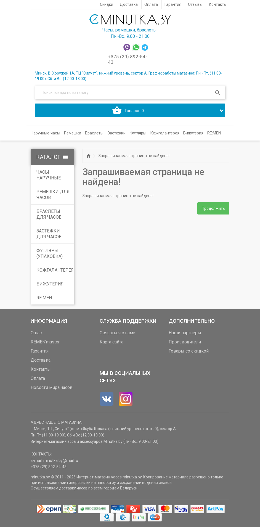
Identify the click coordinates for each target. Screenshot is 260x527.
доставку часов (73, 488)
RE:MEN (214, 133)
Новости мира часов (52, 387)
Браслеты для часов (49, 214)
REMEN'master (45, 342)
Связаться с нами (118, 332)
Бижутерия (50, 284)
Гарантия (40, 351)
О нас (36, 332)
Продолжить (213, 208)
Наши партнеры (185, 332)
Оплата (38, 378)
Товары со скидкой (189, 351)
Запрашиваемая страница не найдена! (134, 155)
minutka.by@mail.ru (60, 460)
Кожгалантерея (55, 270)
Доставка (41, 360)
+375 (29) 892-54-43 (49, 467)
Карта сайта (111, 342)
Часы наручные (48, 175)
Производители (185, 342)
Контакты (41, 369)
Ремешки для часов (53, 194)
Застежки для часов (49, 233)
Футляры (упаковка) (49, 253)
